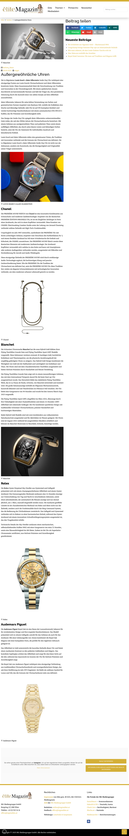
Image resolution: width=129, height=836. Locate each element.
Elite (2, 20)
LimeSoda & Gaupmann (62, 815)
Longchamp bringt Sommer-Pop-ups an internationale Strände (92, 48)
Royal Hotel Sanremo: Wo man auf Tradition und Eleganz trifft (92, 56)
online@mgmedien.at (61, 807)
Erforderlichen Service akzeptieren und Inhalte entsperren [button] (106, 768)
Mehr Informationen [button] (43, 768)
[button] (60, 7)
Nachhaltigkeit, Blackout (105, 807)
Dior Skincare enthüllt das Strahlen (81, 53)
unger (17, 70)
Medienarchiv (92, 815)
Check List (91, 807)
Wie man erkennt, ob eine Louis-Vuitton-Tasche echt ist (89, 50)
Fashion (9, 20)
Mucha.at (90, 810)
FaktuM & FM (92, 804)
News (11, 68)
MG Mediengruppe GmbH (61, 803)
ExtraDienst (91, 801)
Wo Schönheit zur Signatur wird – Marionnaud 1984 (88, 45)
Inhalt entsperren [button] (106, 761)
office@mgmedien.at (9, 813)
